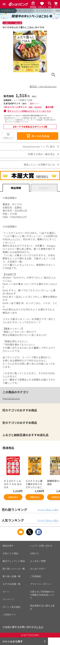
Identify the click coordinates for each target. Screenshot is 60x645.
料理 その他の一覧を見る (41, 154)
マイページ (8, 599)
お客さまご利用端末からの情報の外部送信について (42, 595)
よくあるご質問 (38, 561)
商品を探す (8, 545)
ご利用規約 (35, 576)
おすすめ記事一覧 (11, 584)
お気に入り (8, 137)
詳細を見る (13, 497)
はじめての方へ (38, 568)
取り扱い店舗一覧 (11, 576)
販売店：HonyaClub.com (43, 86)
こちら (39, 627)
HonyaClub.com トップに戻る (39, 146)
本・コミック (25, 10)
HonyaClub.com (11, 398)
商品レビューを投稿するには (39, 164)
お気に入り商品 (10, 553)
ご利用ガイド (9, 614)
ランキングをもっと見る (47, 509)
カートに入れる (37, 136)
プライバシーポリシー (41, 584)
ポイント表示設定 (11, 606)
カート (6, 591)
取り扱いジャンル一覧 (14, 568)
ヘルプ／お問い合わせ (41, 545)
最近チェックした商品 (14, 561)
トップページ (8, 10)
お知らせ (34, 553)
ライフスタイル (43, 10)
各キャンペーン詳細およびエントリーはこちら (29, 110)
